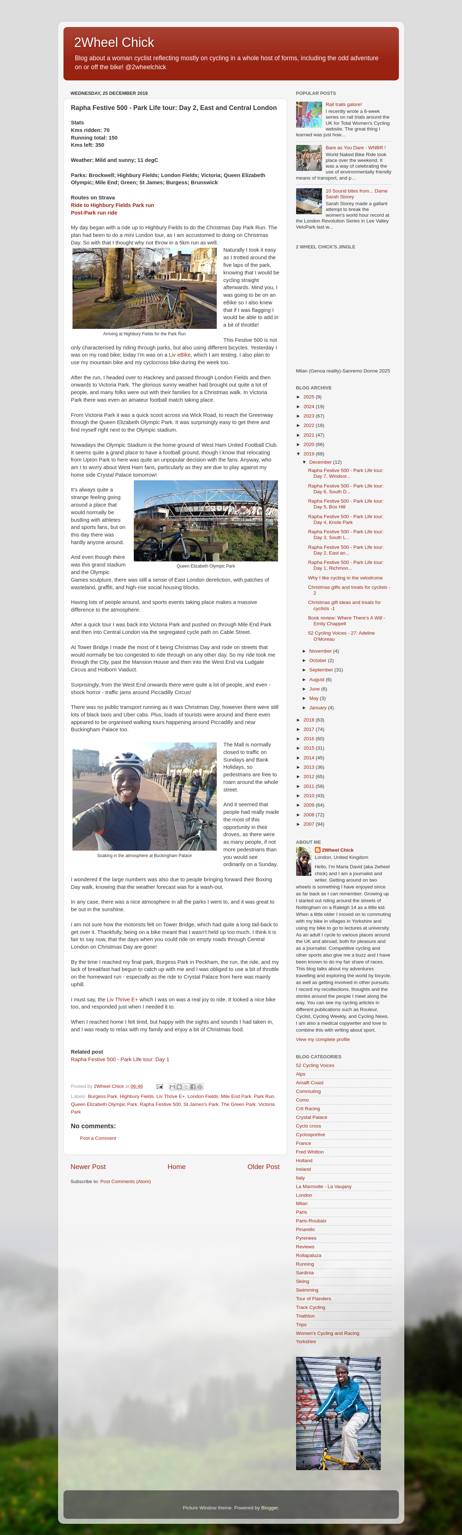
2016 (309, 738)
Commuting (308, 1091)
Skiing (302, 1281)
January (318, 707)
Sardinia (305, 1272)
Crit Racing (308, 1108)
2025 (309, 397)
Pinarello (305, 1229)
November (321, 651)
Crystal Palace (311, 1117)
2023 (309, 416)
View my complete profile (323, 1039)
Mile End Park (236, 1096)
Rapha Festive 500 (160, 1104)
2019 (309, 453)
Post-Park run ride (94, 213)
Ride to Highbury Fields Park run (112, 205)
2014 (309, 757)
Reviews (305, 1246)
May (314, 698)
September (322, 669)
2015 (309, 748)
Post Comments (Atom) (125, 1181)
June (315, 689)
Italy (300, 1178)
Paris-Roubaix (311, 1220)
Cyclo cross (308, 1126)
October (318, 660)
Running (305, 1264)
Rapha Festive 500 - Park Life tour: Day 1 (120, 1059)
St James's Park (201, 1104)
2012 (309, 776)
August (317, 679)
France (303, 1143)
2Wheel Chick (114, 42)
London (304, 1195)
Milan (302, 1203)
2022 (309, 425)
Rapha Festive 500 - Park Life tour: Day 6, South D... (345, 488)
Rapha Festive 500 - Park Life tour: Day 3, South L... (345, 534)
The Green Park (238, 1104)
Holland (304, 1160)
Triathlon (305, 1316)
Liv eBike (179, 355)
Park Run (264, 1096)
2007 (309, 824)
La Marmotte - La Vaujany (324, 1186)
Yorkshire (306, 1341)
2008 (309, 814)
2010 (309, 795)
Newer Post (88, 1166)
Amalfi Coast (310, 1082)
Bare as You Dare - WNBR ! (356, 147)
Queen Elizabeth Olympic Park (104, 1104)
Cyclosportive (310, 1134)
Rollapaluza (309, 1255)
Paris (301, 1212)
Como (302, 1100)
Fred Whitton (310, 1152)
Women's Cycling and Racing (328, 1333)
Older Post (263, 1166)
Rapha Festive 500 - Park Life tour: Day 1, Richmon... (345, 565)
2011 (309, 786)
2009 (309, 805)
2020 (309, 444)
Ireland (303, 1169)
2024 (309, 406)
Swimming (307, 1290)
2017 (309, 729)
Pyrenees (306, 1238)
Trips (301, 1324)
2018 (309, 720)
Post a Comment (98, 1138)
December (321, 462)
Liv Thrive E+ (121, 999)
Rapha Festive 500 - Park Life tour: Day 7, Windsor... (345, 473)
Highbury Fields (137, 1096)
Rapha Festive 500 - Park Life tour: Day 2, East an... (345, 550)
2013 (309, 767)
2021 (309, 435)
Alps (300, 1074)
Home (177, 1166)
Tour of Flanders (313, 1298)
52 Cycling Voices (315, 1065)
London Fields (203, 1096)
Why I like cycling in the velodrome (345, 578)
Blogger (269, 1507)
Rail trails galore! (344, 104)
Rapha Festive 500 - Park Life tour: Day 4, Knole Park (345, 519)
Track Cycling (310, 1307)
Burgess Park (102, 1096)
